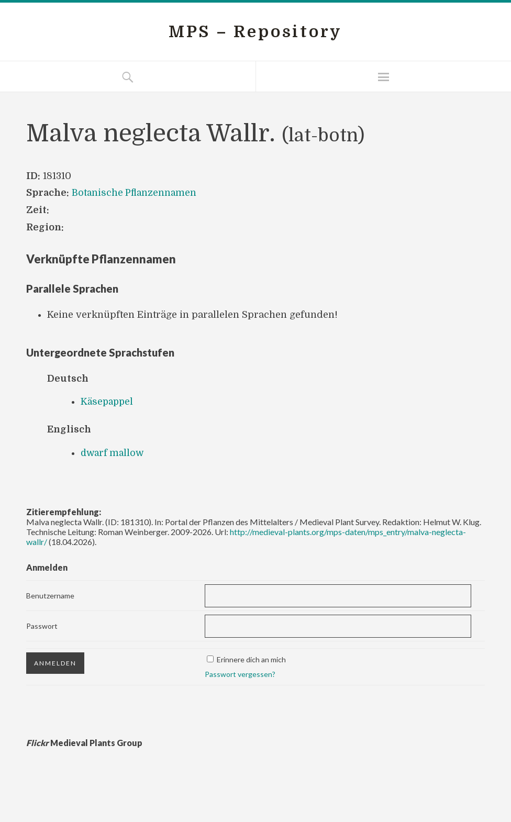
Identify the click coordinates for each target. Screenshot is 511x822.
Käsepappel (108, 401)
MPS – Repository (255, 31)
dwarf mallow (114, 452)
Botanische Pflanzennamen (135, 192)
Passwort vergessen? (240, 673)
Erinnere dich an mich (251, 658)
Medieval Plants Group (84, 742)
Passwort (42, 624)
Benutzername (50, 595)
